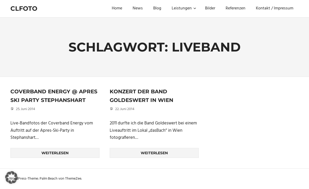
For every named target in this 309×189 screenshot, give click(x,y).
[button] (11, 177)
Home (117, 8)
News (138, 8)
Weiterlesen (55, 153)
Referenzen (235, 8)
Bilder (210, 8)
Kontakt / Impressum (274, 8)
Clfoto (23, 8)
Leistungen (184, 8)
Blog (157, 8)
